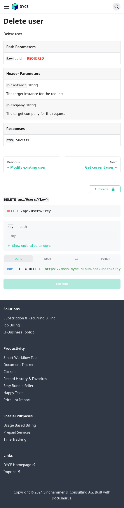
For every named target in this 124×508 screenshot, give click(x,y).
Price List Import (17, 399)
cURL (18, 258)
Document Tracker (18, 364)
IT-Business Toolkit (18, 332)
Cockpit (9, 371)
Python (105, 258)
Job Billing (11, 325)
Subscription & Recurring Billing (29, 318)
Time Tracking (14, 439)
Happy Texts (13, 392)
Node (47, 258)
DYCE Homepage (19, 464)
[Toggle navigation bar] (6, 6)
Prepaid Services (16, 432)
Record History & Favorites (25, 378)
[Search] (117, 7)
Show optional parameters (29, 245)
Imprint (11, 471)
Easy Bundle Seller (18, 385)
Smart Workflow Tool (20, 357)
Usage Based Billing (19, 425)
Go (77, 258)
